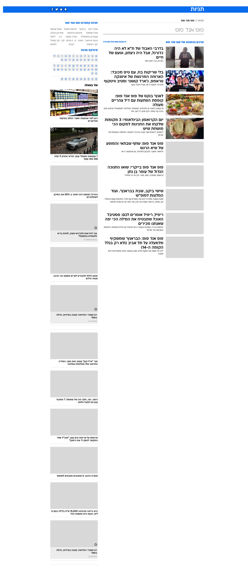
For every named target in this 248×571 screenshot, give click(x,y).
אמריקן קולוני (53, 33)
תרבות (159, 3)
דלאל (50, 36)
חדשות (180, 3)
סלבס (149, 3)
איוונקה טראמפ (71, 33)
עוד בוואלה (88, 85)
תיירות (111, 3)
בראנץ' (79, 29)
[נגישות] (4, 3)
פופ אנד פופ (184, 20)
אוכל (132, 3)
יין (72, 40)
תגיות (198, 20)
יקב (60, 40)
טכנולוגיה (99, 3)
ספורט (169, 3)
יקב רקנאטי (89, 44)
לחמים (50, 44)
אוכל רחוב (90, 29)
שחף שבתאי (53, 29)
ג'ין (57, 36)
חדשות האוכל (67, 29)
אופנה (88, 3)
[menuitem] (178, 3)
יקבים (68, 44)
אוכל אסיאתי (89, 33)
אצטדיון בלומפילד (86, 36)
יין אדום (66, 40)
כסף (140, 3)
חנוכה (77, 40)
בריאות (122, 3)
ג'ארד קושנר (68, 36)
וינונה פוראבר (88, 40)
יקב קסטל (52, 40)
